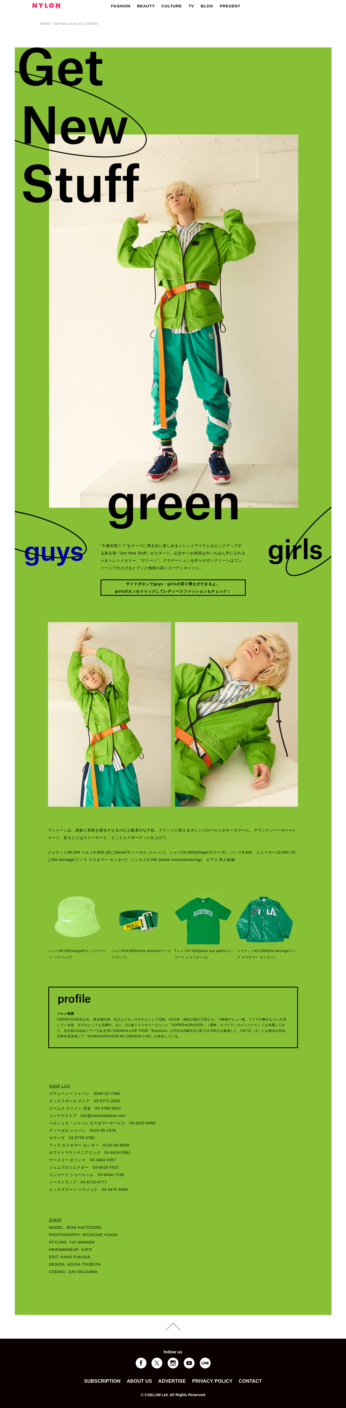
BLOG (207, 6)
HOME (45, 24)
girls (172, 584)
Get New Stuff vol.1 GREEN (76, 24)
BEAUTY (146, 6)
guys (158, 584)
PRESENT (230, 6)
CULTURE (172, 6)
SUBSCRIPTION (102, 1381)
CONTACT (250, 1381)
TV (191, 6)
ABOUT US (139, 1381)
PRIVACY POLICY (212, 1381)
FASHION (121, 6)
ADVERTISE (172, 1381)
